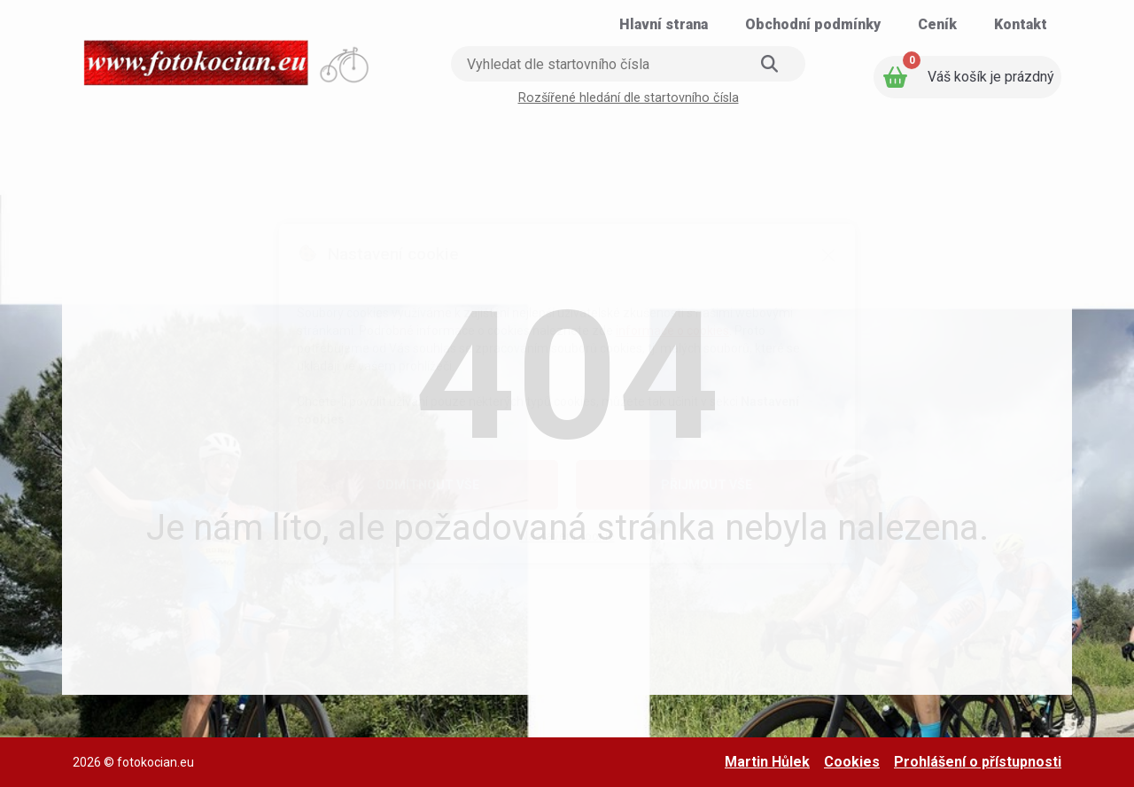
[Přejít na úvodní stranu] (228, 57)
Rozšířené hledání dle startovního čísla (628, 97)
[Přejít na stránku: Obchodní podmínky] (813, 25)
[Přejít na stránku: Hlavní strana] (663, 25)
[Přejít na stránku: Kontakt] (1020, 25)
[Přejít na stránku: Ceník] (937, 25)
